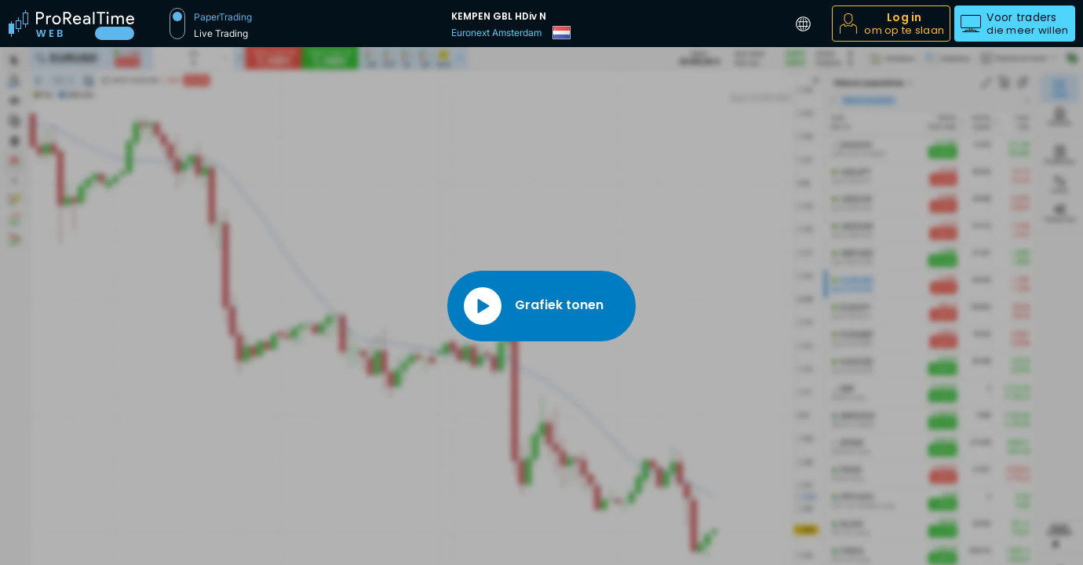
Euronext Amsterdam (496, 32)
